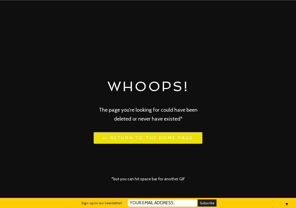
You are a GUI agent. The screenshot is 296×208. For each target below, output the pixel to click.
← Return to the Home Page (148, 137)
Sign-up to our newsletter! (101, 203)
